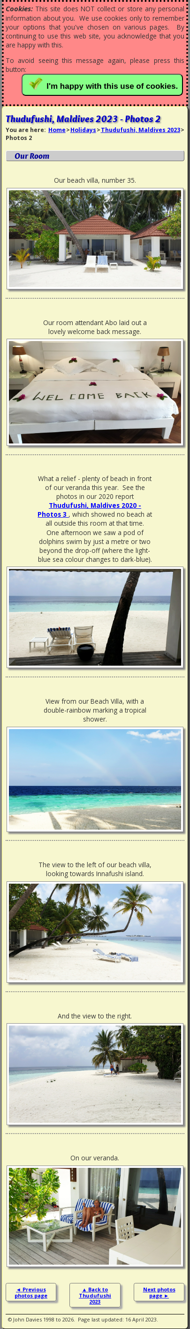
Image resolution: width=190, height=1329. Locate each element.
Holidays (83, 130)
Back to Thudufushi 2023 (95, 1295)
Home (57, 130)
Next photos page (159, 1292)
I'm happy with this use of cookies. (104, 84)
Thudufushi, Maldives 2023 (141, 130)
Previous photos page (31, 1292)
